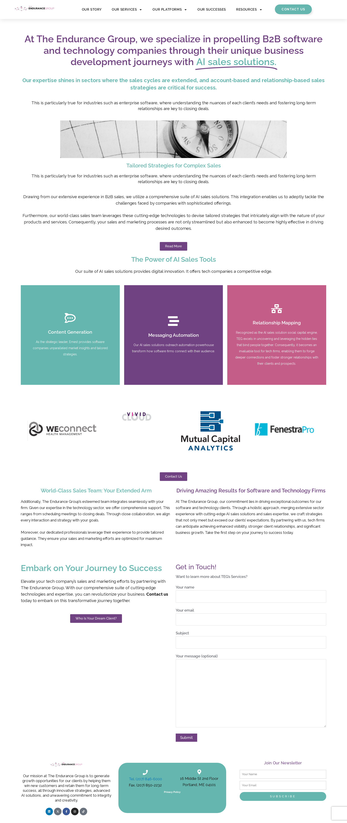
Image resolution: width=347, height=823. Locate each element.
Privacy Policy (172, 792)
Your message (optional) (251, 691)
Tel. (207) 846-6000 (145, 779)
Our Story (92, 10)
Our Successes (211, 10)
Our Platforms (169, 10)
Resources (249, 10)
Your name (251, 594)
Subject (251, 640)
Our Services (127, 10)
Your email (251, 617)
